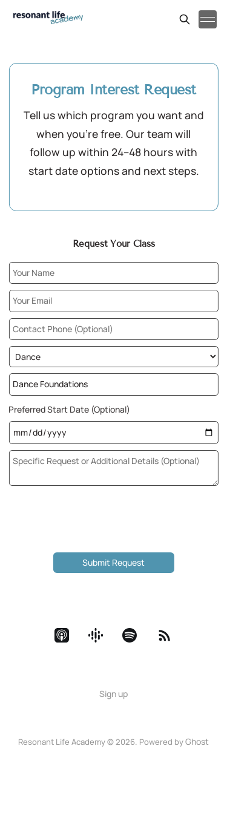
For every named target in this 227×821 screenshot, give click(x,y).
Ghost (197, 741)
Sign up (113, 693)
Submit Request (113, 562)
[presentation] (114, 522)
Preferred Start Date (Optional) (69, 409)
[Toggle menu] (208, 19)
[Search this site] (185, 19)
